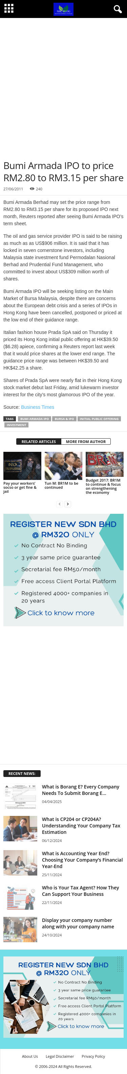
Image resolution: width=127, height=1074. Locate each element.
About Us (30, 1056)
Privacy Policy (93, 1056)
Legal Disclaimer (60, 1056)
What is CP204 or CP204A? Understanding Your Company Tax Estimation (81, 825)
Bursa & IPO (64, 419)
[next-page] (67, 503)
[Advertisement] (63, 85)
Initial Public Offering (99, 419)
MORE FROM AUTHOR (86, 441)
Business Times (37, 407)
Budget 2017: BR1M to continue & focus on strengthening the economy (103, 486)
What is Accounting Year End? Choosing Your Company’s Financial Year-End (82, 859)
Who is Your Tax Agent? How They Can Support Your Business (80, 890)
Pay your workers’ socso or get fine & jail (20, 487)
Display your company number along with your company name (78, 923)
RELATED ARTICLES (39, 441)
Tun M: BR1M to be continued (62, 485)
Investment (16, 425)
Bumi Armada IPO (34, 419)
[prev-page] (59, 503)
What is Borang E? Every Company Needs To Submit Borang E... (80, 789)
